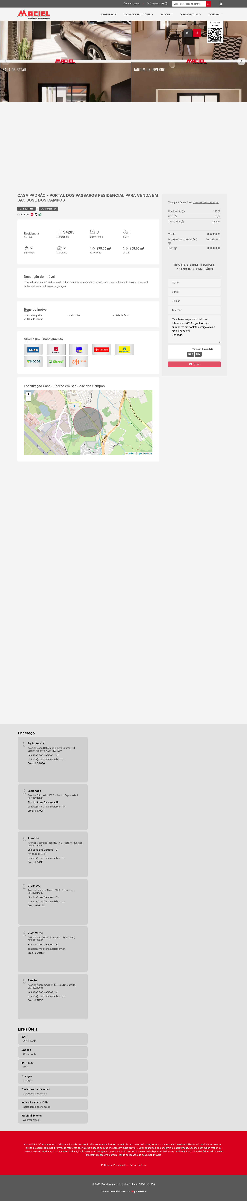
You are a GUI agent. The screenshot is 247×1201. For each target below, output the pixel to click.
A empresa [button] (107, 14)
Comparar (48, 209)
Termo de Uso (138, 1165)
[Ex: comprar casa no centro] (189, 4)
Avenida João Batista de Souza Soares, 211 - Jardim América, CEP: (52, 749)
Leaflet (130, 453)
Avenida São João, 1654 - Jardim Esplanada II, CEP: (53, 796)
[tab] (188, 33)
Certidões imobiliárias (35, 1093)
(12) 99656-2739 (157, 3)
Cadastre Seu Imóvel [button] (137, 14)
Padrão (37, 195)
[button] (220, 3)
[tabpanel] (123, 61)
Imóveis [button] (166, 14)
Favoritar (26, 209)
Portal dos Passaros (73, 195)
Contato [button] (214, 14)
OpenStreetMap (145, 453)
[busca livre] (208, 4)
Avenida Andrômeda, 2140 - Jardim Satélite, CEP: (52, 986)
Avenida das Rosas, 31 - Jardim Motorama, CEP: (51, 939)
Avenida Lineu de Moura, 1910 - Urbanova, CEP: (51, 891)
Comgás (27, 1080)
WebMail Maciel (31, 1119)
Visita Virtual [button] (189, 14)
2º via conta (29, 1041)
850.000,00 (213, 234)
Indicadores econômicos (36, 1106)
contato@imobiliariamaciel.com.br (46, 759)
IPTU (25, 1067)
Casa (22, 195)
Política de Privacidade (113, 1165)
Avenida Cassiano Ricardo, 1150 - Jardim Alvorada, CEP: (55, 844)
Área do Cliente (132, 3)
